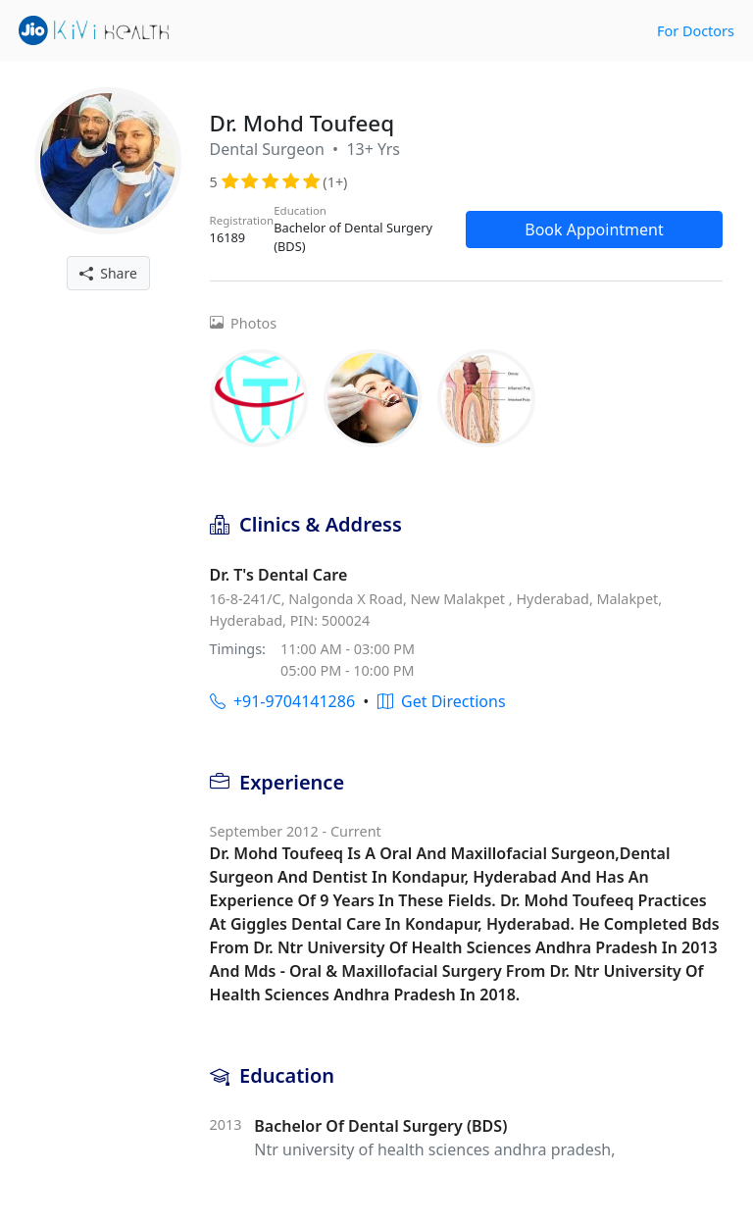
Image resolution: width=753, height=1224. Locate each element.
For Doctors (695, 31)
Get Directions (441, 701)
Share (108, 273)
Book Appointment (594, 229)
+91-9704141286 (282, 701)
